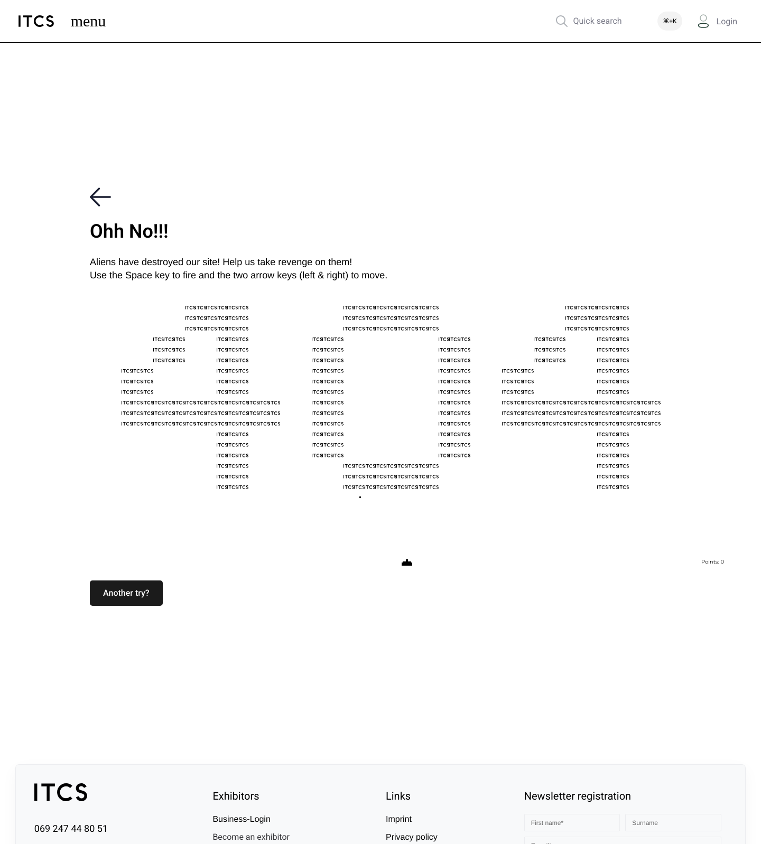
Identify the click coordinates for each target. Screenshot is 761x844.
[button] (126, 593)
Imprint (399, 819)
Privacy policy (412, 837)
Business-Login (241, 819)
